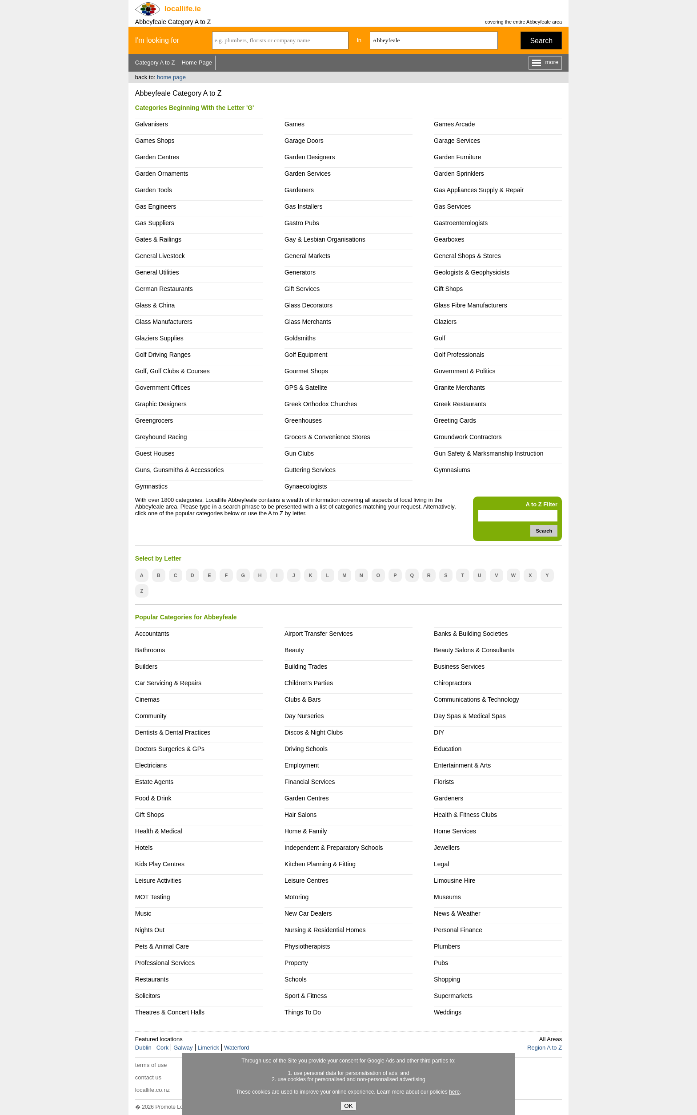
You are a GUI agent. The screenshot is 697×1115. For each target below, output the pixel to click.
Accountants (152, 633)
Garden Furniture (457, 157)
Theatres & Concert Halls (169, 1012)
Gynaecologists (305, 486)
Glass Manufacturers (163, 321)
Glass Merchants (307, 321)
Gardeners (299, 190)
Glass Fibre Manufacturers (470, 305)
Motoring (296, 897)
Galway (182, 1047)
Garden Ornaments (161, 173)
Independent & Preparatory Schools (333, 847)
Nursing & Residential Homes (325, 929)
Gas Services (452, 206)
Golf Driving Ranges (163, 354)
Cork (162, 1047)
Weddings (447, 1012)
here (454, 1092)
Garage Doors (304, 140)
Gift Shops (448, 288)
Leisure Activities (158, 880)
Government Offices (162, 387)
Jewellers (447, 847)
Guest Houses (155, 453)
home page (171, 77)
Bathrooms (150, 650)
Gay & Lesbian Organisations (324, 239)
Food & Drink (153, 798)
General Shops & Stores (467, 255)
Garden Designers (309, 157)
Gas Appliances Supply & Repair (479, 190)
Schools (295, 979)
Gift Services (302, 288)
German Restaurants (164, 288)
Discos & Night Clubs (313, 732)
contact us (148, 1077)
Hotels (144, 847)
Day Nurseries (304, 715)
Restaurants (151, 979)
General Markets (307, 255)
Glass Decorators (308, 305)
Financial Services (309, 781)
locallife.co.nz (152, 1090)
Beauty (294, 650)
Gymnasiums (452, 469)
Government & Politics (464, 371)
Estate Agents (154, 781)
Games (294, 124)
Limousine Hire (454, 880)
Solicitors (147, 995)
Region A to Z (544, 1047)
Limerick (208, 1047)
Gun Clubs (299, 453)
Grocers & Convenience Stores (327, 436)
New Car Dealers (308, 913)
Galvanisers (151, 124)
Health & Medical (158, 831)
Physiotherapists (307, 946)
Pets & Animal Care (162, 946)
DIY (439, 732)
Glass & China (155, 305)
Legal (441, 864)
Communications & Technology (476, 699)
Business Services (459, 666)
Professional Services (165, 962)
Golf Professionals (459, 354)
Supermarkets (453, 995)
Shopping (447, 979)
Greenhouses (303, 420)
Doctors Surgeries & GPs (169, 748)
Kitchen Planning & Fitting (320, 864)
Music (143, 913)
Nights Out (149, 929)
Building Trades (305, 666)
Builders (146, 666)
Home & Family (305, 831)
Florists (444, 781)
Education (447, 748)
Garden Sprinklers (459, 173)
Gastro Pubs (301, 222)
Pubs (441, 962)
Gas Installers (303, 206)
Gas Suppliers (154, 222)
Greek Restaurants (460, 404)
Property (296, 962)
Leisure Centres (306, 880)
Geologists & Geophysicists (471, 272)
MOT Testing (152, 897)
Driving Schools (306, 748)
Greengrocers (154, 420)
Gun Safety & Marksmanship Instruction (488, 453)
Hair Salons (300, 814)
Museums (447, 897)
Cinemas (147, 699)
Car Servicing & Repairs (168, 683)
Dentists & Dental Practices (172, 732)
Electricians (151, 765)
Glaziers (445, 321)
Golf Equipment (305, 354)
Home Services (455, 831)
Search (541, 40)
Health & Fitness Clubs (465, 814)
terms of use (151, 1065)
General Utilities (157, 272)
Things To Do (302, 1012)
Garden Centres (157, 157)
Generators (300, 272)
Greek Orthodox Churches (320, 404)
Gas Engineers (155, 206)
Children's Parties (308, 683)
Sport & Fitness (305, 995)
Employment (301, 765)
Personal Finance (458, 929)
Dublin (143, 1047)
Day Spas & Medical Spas (470, 715)
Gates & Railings (158, 239)
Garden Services (307, 173)
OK (348, 1106)
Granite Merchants (459, 387)
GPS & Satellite (305, 387)
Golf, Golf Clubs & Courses (172, 371)
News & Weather (457, 913)
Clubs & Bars (302, 699)
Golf (439, 338)
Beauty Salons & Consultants (474, 650)
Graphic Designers (161, 404)
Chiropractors (452, 683)
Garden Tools (153, 190)
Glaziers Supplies (159, 338)
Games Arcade (454, 124)
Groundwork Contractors (467, 436)
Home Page (196, 62)
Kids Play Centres (159, 864)
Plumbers (447, 946)
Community (151, 715)
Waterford (236, 1047)
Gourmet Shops (306, 371)
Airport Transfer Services (318, 633)
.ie (182, 8)
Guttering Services (310, 469)
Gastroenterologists (461, 222)
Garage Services (457, 140)
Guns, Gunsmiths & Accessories (179, 469)
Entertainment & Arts (462, 765)
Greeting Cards (455, 420)
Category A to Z (155, 62)
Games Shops (155, 140)
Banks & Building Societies (471, 633)
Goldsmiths (300, 338)
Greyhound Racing (161, 436)
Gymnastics (151, 486)
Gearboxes (449, 239)
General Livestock (160, 255)
